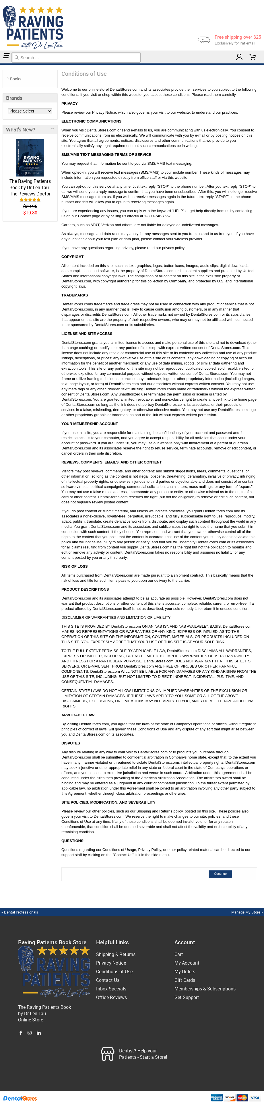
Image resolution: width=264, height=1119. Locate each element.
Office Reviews (111, 997)
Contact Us (107, 980)
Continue (220, 873)
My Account (186, 963)
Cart (178, 954)
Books (15, 79)
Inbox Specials (111, 989)
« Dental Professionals (19, 912)
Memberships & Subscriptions (205, 989)
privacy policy (174, 248)
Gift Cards (184, 980)
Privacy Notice (111, 963)
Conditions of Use (114, 971)
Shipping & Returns (115, 954)
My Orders (184, 971)
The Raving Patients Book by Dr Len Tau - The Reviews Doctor (30, 187)
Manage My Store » (247, 912)
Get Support (186, 997)
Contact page (89, 216)
